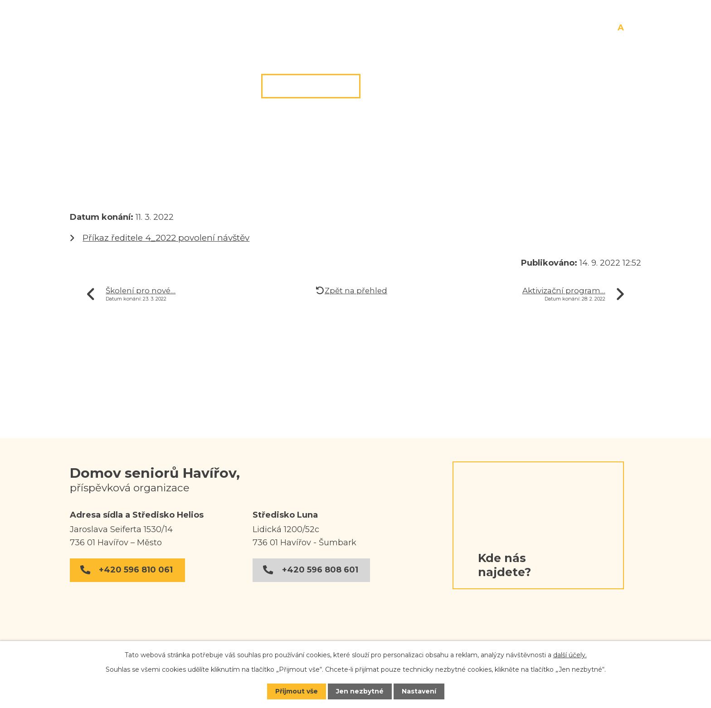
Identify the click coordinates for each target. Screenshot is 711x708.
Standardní (621, 28)
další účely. (570, 655)
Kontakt (611, 86)
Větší (630, 28)
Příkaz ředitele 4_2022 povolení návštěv (166, 238)
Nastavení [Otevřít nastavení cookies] (419, 691)
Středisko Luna (424, 86)
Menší (612, 28)
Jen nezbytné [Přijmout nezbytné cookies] (360, 691)
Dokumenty (526, 86)
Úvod (80, 174)
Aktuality (211, 174)
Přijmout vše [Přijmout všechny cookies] (296, 691)
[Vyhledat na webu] (466, 25)
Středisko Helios (142, 174)
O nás (220, 86)
